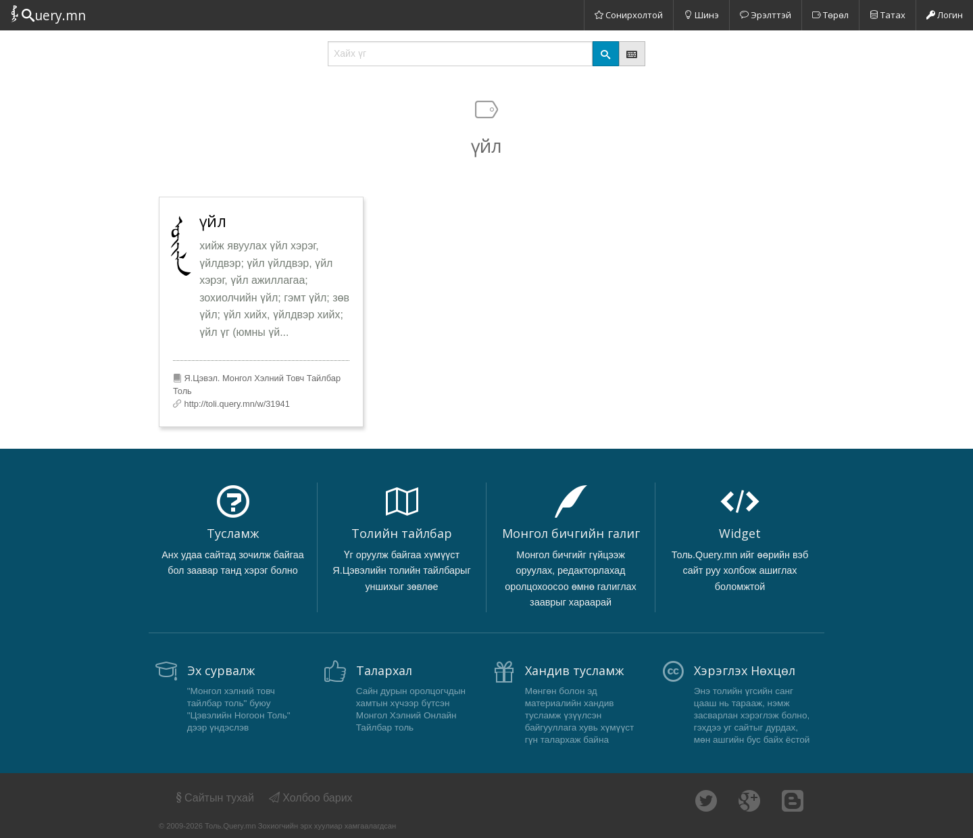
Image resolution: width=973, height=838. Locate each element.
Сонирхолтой (629, 15)
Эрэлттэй (765, 15)
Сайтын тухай (214, 798)
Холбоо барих (311, 798)
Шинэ (701, 15)
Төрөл (830, 15)
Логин (944, 15)
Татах (887, 15)
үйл (212, 221)
